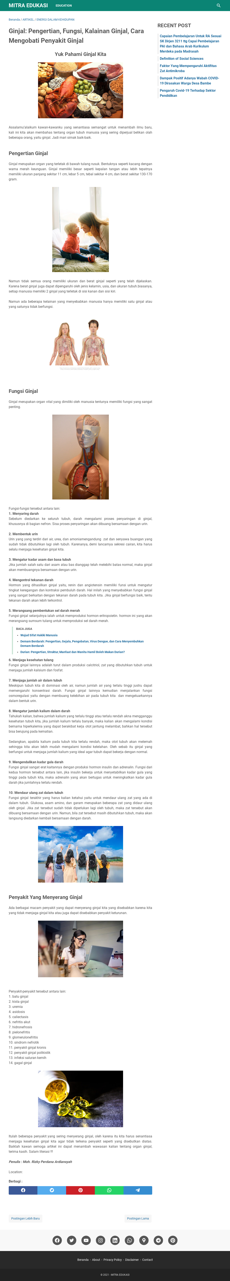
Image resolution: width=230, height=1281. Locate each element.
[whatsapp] (109, 1190)
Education (64, 5)
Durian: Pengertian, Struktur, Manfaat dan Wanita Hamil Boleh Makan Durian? (72, 652)
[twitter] (51, 1190)
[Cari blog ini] (218, 5)
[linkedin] (115, 1240)
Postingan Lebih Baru (25, 1218)
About (96, 1259)
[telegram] (138, 1190)
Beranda (83, 1259)
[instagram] (100, 1240)
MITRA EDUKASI (28, 5)
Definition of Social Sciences (181, 59)
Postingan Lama (138, 1218)
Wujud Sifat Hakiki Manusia (39, 635)
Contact (147, 1259)
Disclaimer (132, 1259)
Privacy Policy (113, 1259)
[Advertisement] (189, 133)
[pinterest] (80, 1190)
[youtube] (86, 1240)
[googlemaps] (144, 1240)
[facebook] (23, 1190)
